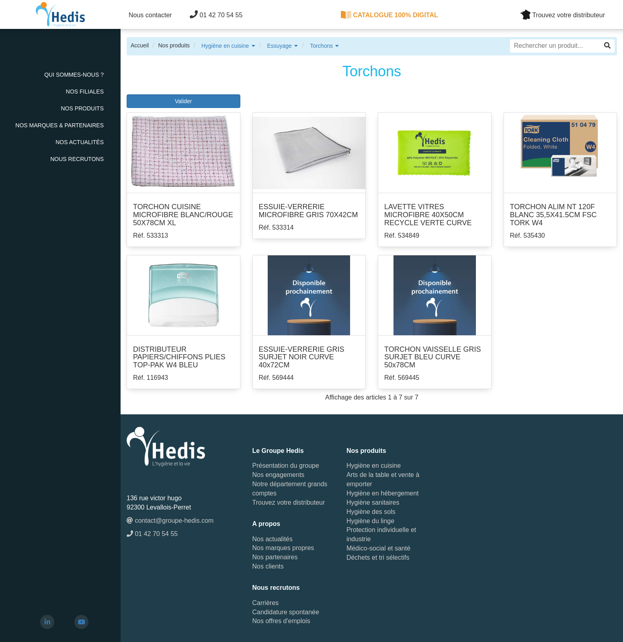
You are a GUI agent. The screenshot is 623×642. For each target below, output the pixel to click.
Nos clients (268, 566)
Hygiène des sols (371, 511)
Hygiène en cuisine (225, 46)
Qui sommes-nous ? (74, 74)
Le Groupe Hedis (278, 450)
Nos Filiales (85, 91)
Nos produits (174, 45)
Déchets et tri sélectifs (378, 557)
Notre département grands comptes (290, 489)
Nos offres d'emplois (281, 621)
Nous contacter (150, 15)
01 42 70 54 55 (216, 14)
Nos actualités (79, 142)
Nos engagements (278, 474)
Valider (183, 101)
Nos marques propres (283, 547)
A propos (266, 523)
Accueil (140, 45)
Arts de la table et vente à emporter (382, 479)
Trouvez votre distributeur (288, 502)
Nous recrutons (77, 159)
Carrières (265, 602)
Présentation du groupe (285, 465)
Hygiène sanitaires (373, 502)
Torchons (321, 46)
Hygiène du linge (370, 521)
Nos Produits (82, 108)
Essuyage (279, 46)
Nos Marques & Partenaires (59, 125)
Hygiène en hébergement (382, 493)
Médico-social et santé (378, 548)
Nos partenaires (275, 557)
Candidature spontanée (285, 612)
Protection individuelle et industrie (381, 534)
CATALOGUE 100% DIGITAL (389, 15)
